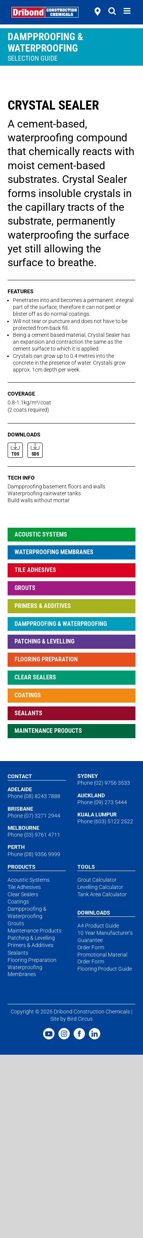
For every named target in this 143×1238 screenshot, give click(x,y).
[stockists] (98, 12)
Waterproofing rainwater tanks (44, 493)
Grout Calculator (97, 880)
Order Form (90, 947)
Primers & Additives (42, 605)
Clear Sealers (35, 677)
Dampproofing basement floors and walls (56, 486)
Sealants (28, 713)
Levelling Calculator (100, 887)
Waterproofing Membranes (53, 552)
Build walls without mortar (39, 500)
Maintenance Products (48, 730)
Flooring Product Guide (104, 969)
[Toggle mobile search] (112, 11)
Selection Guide (33, 58)
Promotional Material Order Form (102, 958)
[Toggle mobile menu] (128, 11)
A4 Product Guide (98, 926)
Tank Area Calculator (102, 894)
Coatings (27, 695)
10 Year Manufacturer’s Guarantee (105, 936)
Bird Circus (80, 1019)
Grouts (24, 588)
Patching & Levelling (44, 641)
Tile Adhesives (35, 570)
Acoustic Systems (40, 534)
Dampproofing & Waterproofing (60, 623)
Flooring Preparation (46, 659)
